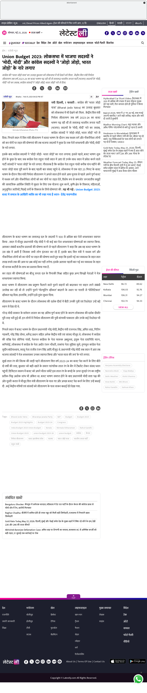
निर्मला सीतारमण (17, 438)
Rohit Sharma (129, 376)
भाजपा (50, 438)
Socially (28, 43)
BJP (59, 417)
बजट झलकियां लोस (36, 438)
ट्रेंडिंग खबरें (134, 92)
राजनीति (5, 615)
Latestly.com (69, 678)
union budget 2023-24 (44, 433)
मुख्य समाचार (105, 608)
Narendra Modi (112, 371)
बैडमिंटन (54, 635)
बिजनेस (110, 43)
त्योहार (77, 641)
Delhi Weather (111, 376)
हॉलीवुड (29, 621)
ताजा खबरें (35, 33)
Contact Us (99, 662)
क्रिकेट (53, 615)
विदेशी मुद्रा (134, 270)
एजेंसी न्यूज (8, 96)
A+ (97, 96)
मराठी (119, 23)
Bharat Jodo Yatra (19, 417)
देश (38, 43)
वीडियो (126, 641)
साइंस (101, 621)
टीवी (28, 628)
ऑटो (54, 43)
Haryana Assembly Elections (117, 365)
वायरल (90, 43)
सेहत (77, 635)
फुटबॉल (54, 628)
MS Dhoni (123, 381)
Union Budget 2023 (20, 433)
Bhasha (18, 96)
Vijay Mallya (128, 371)
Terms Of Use (84, 662)
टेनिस (53, 621)
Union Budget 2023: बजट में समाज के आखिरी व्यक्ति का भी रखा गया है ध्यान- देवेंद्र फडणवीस (51, 192)
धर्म (76, 648)
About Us (71, 662)
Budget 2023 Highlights (22, 422)
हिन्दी (111, 23)
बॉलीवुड (29, 615)
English (101, 23)
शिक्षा (4, 628)
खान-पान (78, 615)
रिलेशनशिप (79, 654)
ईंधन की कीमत (112, 270)
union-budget (65, 433)
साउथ (28, 635)
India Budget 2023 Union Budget (26, 427)
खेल (60, 43)
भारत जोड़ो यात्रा (63, 438)
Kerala (49, 427)
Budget (68, 417)
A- (92, 97)
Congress (61, 422)
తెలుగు (138, 23)
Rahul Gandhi (86, 427)
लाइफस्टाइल (79, 43)
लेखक (101, 615)
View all (123, 307)
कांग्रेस (78, 433)
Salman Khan (128, 387)
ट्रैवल (77, 621)
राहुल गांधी (15, 444)
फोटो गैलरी (100, 43)
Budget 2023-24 (45, 422)
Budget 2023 (83, 417)
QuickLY (14, 43)
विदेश (43, 43)
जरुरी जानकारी (8, 621)
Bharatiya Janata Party (42, 417)
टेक (49, 43)
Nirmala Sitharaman (66, 427)
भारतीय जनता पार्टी (81, 438)
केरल (88, 433)
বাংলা (128, 23)
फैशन (77, 628)
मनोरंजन (68, 43)
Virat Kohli (110, 381)
